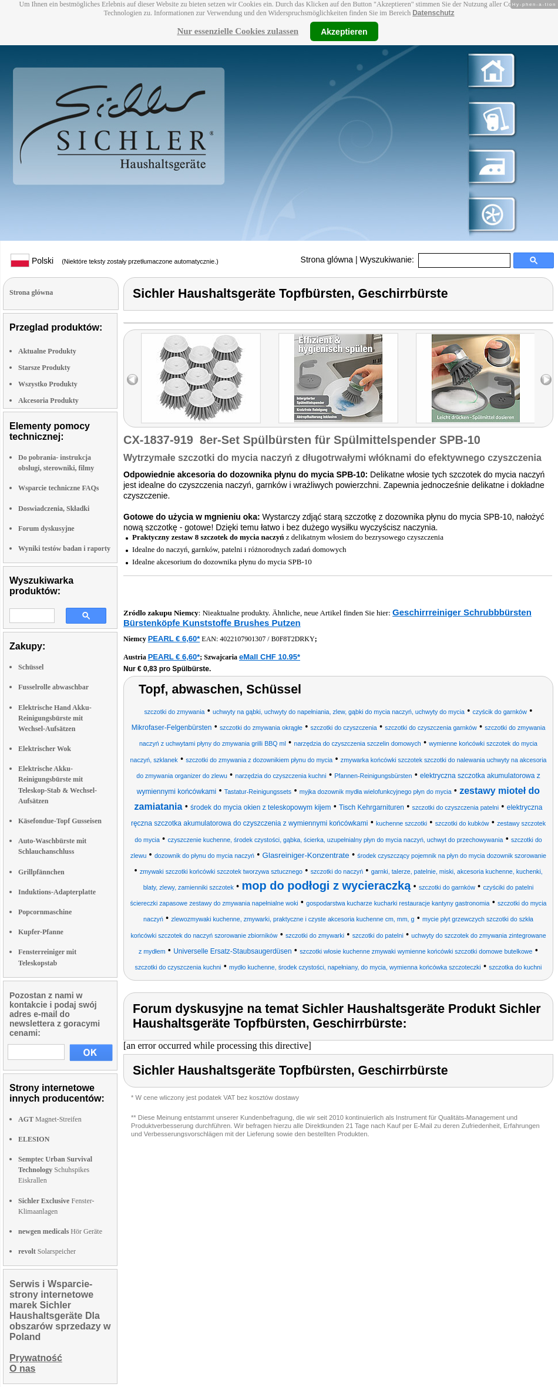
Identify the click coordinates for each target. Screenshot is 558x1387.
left (132, 379)
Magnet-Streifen (50, 1119)
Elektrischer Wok (44, 749)
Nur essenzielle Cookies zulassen (237, 31)
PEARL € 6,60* (174, 638)
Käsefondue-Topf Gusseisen (60, 821)
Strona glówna (327, 259)
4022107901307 (242, 639)
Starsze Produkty (44, 367)
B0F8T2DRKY (293, 639)
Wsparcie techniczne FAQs (58, 488)
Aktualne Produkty (47, 351)
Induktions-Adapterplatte (57, 892)
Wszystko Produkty (48, 384)
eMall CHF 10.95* (269, 656)
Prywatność (35, 1358)
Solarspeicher (47, 1251)
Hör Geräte (60, 1231)
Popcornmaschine (45, 912)
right (546, 379)
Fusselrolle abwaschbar (53, 687)
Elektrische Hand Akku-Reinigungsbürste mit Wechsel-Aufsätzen (55, 718)
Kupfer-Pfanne (40, 932)
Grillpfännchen (41, 872)
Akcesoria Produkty (48, 400)
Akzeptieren (344, 31)
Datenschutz (433, 13)
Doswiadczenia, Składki (53, 508)
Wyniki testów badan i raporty (64, 548)
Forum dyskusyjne (46, 528)
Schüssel (30, 667)
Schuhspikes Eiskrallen (55, 1169)
